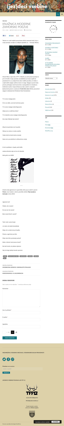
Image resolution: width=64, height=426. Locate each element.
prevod (36, 256)
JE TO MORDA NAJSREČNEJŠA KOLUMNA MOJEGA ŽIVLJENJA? (52, 64)
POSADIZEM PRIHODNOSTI (52, 43)
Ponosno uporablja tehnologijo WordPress (11, 424)
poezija (30, 256)
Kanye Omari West (13, 256)
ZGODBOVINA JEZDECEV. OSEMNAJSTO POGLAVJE (21, 266)
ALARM (47, 58)
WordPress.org (49, 130)
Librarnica (47, 101)
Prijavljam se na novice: (8, 366)
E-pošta (5, 317)
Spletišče (5, 324)
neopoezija (23, 256)
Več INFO (48, 422)
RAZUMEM (55, 421)
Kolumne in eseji (49, 95)
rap (5, 258)
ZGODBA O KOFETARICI (51, 47)
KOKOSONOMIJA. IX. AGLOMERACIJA (21, 272)
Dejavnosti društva (50, 92)
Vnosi (47, 125)
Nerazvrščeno (48, 104)
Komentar (5, 288)
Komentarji (49, 128)
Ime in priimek (7, 310)
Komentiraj (28, 30)
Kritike (46, 98)
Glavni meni (62, 14)
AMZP (5, 256)
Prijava (47, 121)
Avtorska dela (48, 89)
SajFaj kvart (48, 110)
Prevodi (4, 21)
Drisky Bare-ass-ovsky (17, 30)
